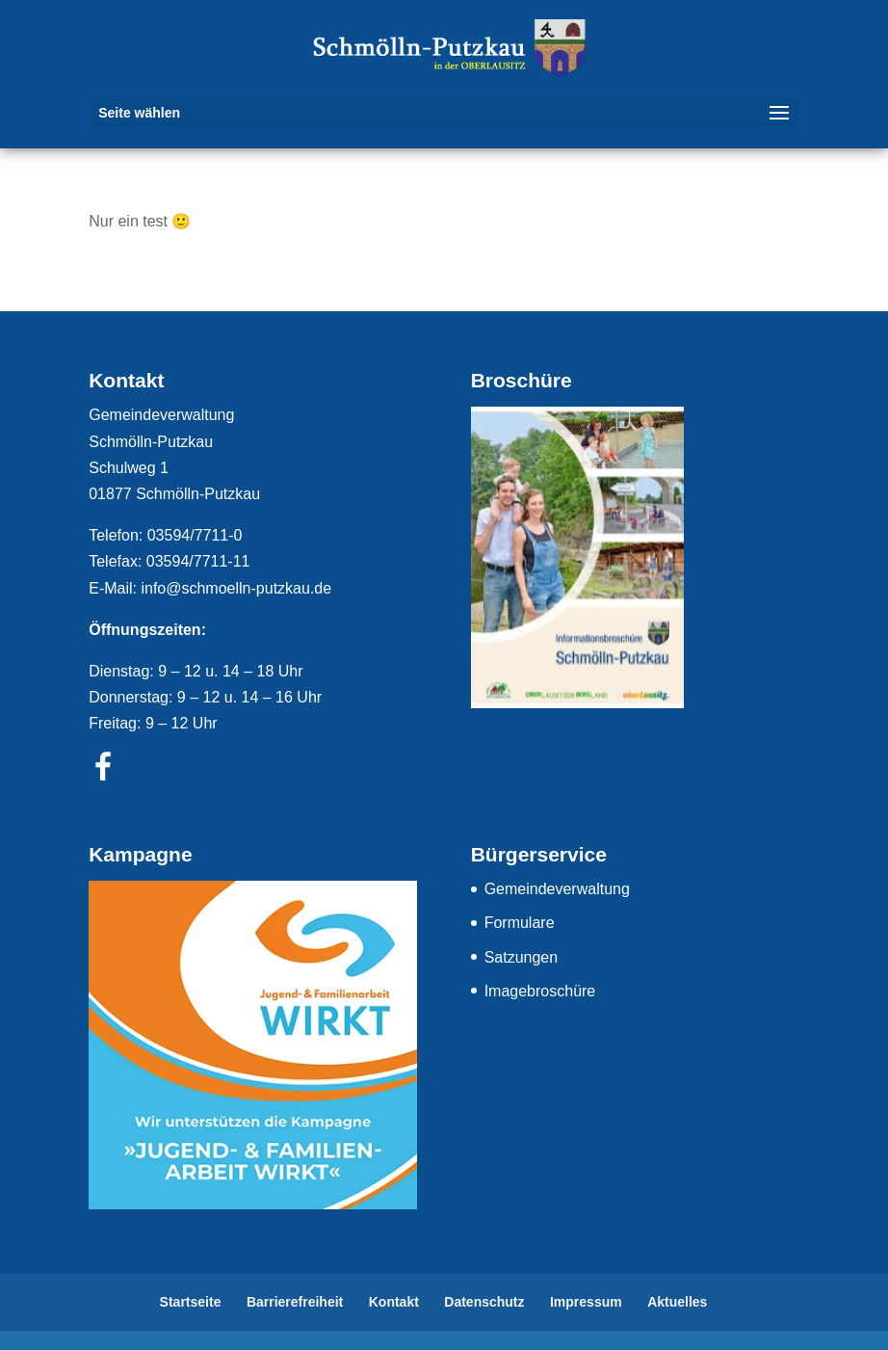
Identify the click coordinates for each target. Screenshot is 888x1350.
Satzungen (521, 957)
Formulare (519, 922)
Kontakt (394, 1302)
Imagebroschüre (540, 991)
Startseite (191, 1302)
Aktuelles (677, 1302)
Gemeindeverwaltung (557, 889)
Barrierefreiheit (295, 1302)
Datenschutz (484, 1302)
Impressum (586, 1302)
